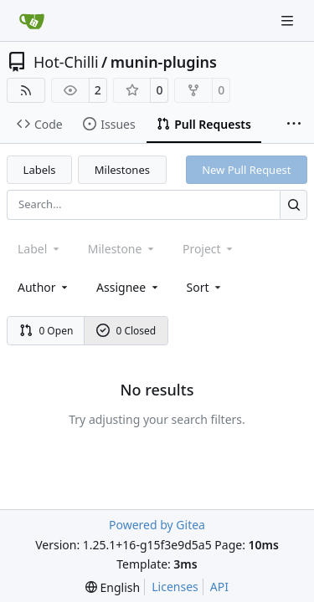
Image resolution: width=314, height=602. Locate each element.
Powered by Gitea (157, 525)
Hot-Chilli (66, 62)
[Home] (31, 21)
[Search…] (293, 204)
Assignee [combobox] (128, 287)
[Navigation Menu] (289, 20)
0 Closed (126, 331)
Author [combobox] (44, 287)
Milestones (122, 169)
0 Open (46, 331)
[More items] (294, 124)
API (219, 586)
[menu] (205, 287)
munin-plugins (164, 62)
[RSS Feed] (26, 90)
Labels (39, 169)
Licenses (175, 586)
